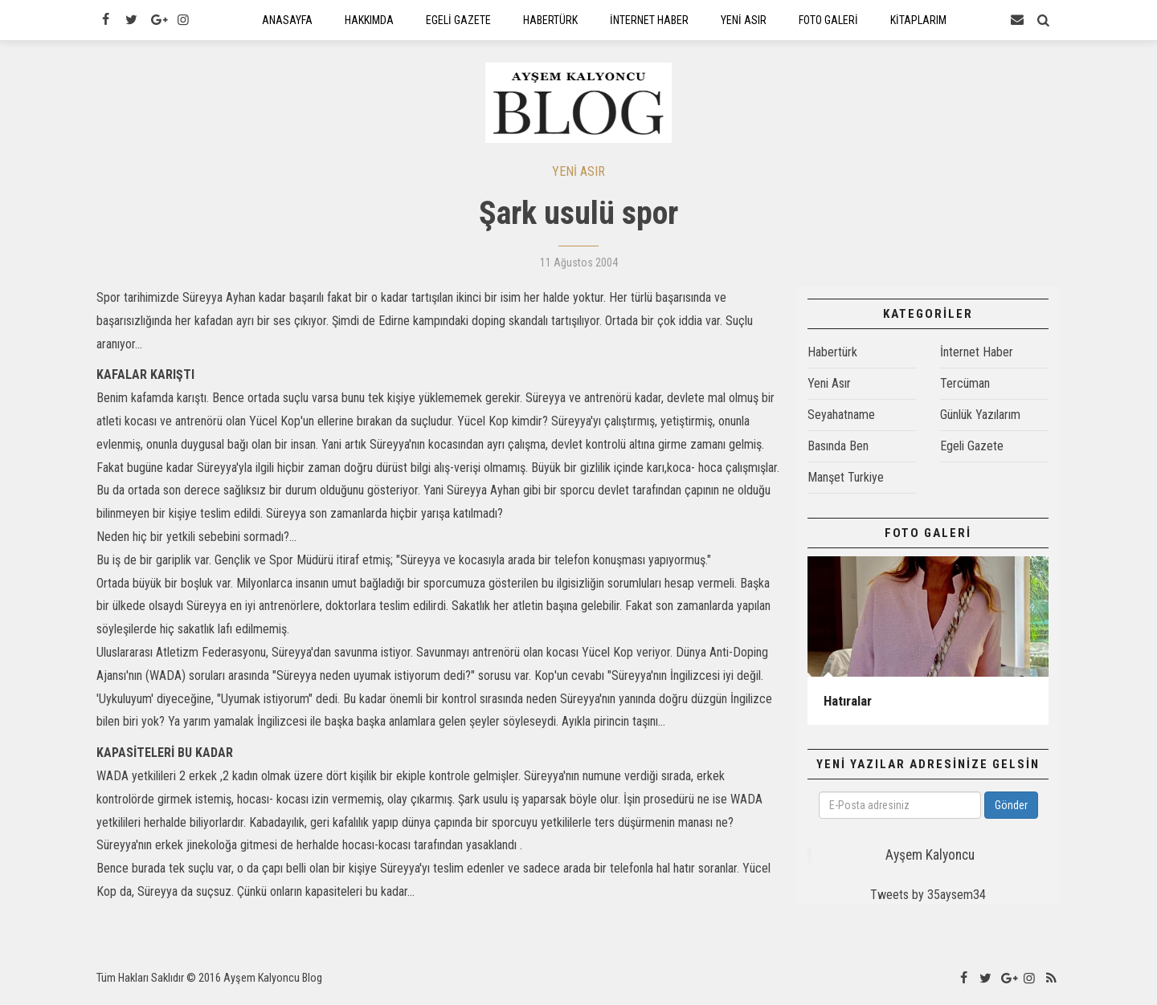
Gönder (1011, 812)
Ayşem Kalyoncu (930, 862)
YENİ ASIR (578, 178)
